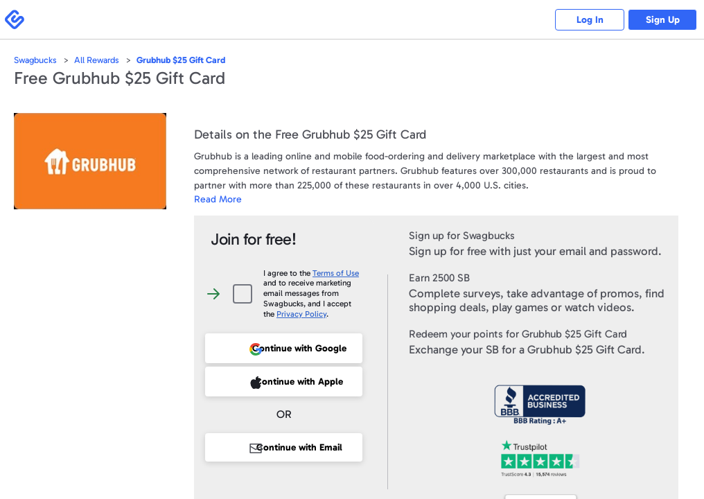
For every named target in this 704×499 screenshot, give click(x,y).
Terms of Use (336, 273)
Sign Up (663, 20)
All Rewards (96, 60)
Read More (218, 199)
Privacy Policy (301, 314)
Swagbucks (35, 60)
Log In (590, 20)
